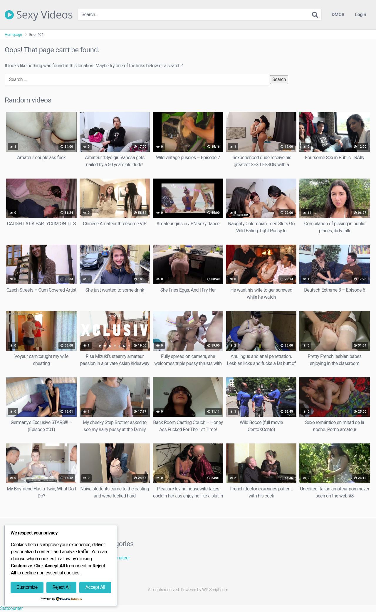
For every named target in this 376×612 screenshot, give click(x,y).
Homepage (13, 34)
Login (360, 14)
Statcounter (11, 608)
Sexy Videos (39, 14)
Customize (26, 587)
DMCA (338, 14)
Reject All (61, 587)
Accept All (95, 587)
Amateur (121, 558)
